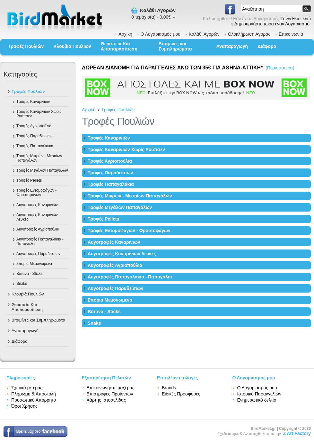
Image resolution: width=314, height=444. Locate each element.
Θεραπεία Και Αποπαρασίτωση (119, 46)
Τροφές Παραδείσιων (34, 136)
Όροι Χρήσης (24, 406)
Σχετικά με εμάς (26, 387)
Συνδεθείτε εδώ (295, 18)
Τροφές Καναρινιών (33, 101)
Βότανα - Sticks (29, 273)
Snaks (21, 283)
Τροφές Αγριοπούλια (33, 126)
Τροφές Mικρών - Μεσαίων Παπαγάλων (39, 158)
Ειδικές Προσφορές (181, 393)
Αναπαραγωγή (232, 46)
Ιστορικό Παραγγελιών (259, 393)
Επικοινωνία (291, 34)
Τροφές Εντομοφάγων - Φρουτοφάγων (36, 192)
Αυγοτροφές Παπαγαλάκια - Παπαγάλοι (40, 241)
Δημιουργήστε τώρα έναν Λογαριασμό (272, 23)
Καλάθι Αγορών (204, 34)
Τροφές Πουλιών (26, 46)
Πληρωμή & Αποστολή (33, 393)
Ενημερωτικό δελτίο (256, 400)
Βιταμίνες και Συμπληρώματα (175, 46)
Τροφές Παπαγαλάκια (34, 146)
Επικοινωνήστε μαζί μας (111, 387)
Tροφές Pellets (29, 180)
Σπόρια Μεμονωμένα (34, 263)
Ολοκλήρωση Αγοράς (249, 34)
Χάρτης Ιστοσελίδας (106, 400)
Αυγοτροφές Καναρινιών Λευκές (37, 217)
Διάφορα (266, 46)
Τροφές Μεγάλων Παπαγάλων (42, 170)
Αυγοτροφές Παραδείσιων (38, 253)
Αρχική (125, 34)
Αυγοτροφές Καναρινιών (37, 205)
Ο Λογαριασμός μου (160, 34)
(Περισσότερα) (280, 67)
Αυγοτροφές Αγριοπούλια (37, 229)
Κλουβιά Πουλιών (72, 46)
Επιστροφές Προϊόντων (110, 393)
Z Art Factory (297, 433)
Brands (169, 387)
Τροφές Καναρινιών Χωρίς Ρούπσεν (38, 113)
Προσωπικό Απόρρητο (33, 400)
